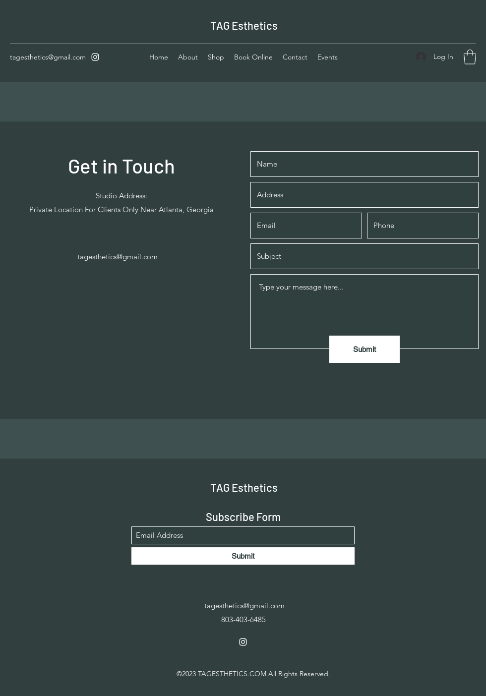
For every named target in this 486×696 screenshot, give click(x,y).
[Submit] (364, 349)
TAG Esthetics (244, 25)
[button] (470, 57)
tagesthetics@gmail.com (48, 57)
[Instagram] (95, 57)
